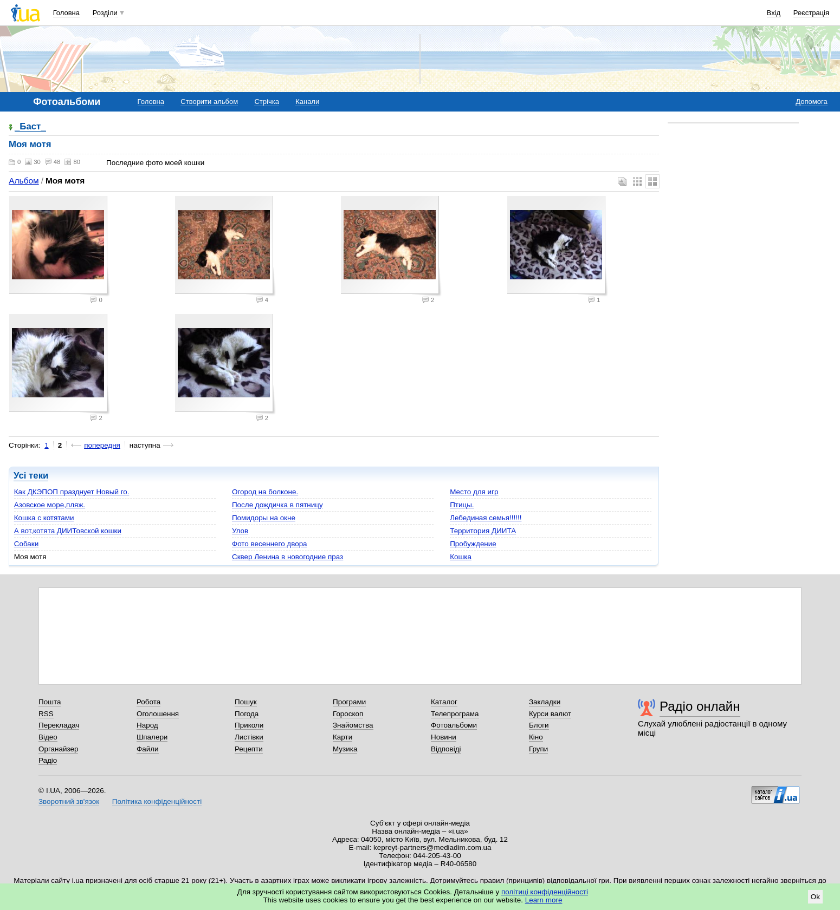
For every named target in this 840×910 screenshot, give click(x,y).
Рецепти (249, 749)
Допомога (811, 101)
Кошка (460, 557)
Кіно (536, 737)
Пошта (49, 702)
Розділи (105, 13)
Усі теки (31, 475)
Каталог (444, 702)
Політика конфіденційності (157, 801)
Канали (307, 101)
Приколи (249, 725)
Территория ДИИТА (483, 531)
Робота (148, 702)
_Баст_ (30, 127)
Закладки (544, 702)
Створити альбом (209, 101)
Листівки (249, 737)
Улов (240, 531)
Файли (148, 749)
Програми (349, 702)
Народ (147, 725)
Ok (815, 897)
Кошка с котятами (44, 518)
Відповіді (446, 749)
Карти (342, 737)
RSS (46, 714)
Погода (247, 714)
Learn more (544, 900)
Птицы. (462, 505)
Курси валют (550, 714)
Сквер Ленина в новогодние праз (287, 557)
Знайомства (353, 725)
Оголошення (158, 714)
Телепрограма (455, 714)
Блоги (539, 725)
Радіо (47, 760)
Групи (538, 749)
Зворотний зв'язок (68, 801)
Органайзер (58, 749)
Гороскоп (348, 714)
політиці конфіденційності (544, 892)
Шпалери (152, 737)
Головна (66, 13)
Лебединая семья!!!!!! (485, 518)
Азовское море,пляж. (49, 505)
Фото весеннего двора (269, 544)
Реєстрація (811, 13)
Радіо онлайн (700, 706)
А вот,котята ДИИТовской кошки (67, 531)
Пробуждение (473, 544)
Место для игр (474, 492)
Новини (443, 737)
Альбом (23, 180)
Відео (47, 737)
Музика (345, 749)
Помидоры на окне (263, 518)
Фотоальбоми (454, 725)
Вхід (774, 13)
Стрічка (266, 101)
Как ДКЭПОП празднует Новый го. (72, 492)
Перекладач (58, 725)
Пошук (246, 702)
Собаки (26, 544)
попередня (102, 445)
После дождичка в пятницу (277, 505)
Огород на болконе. (265, 492)
